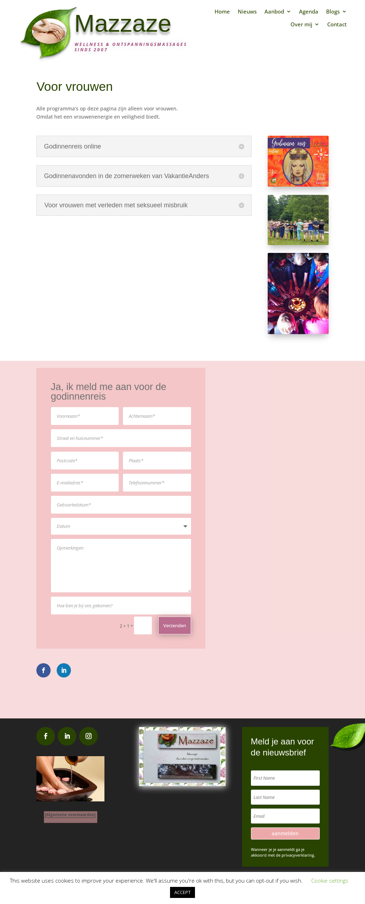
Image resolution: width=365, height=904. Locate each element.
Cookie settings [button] (329, 880)
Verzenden (174, 625)
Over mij (301, 24)
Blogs (333, 11)
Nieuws (247, 11)
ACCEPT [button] (182, 892)
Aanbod (274, 11)
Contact (337, 24)
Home (222, 11)
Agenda (308, 11)
